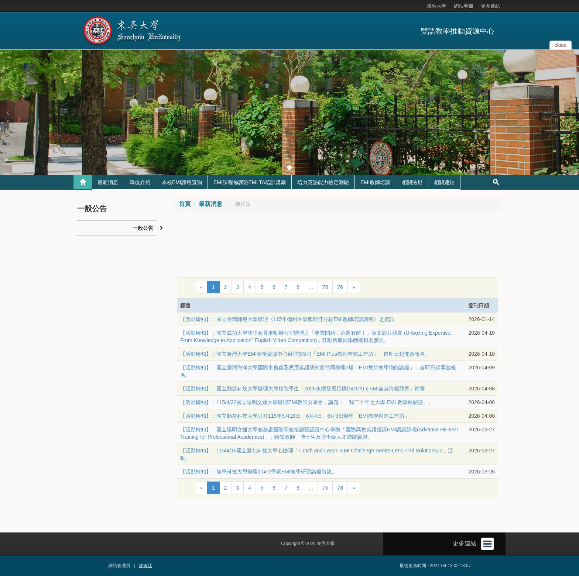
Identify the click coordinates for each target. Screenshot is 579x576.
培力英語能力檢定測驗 (323, 182)
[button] (7, 112)
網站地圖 (463, 6)
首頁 (185, 204)
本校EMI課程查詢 (182, 182)
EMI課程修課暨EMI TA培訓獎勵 (249, 182)
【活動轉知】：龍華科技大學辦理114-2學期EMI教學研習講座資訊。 (258, 472)
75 (325, 287)
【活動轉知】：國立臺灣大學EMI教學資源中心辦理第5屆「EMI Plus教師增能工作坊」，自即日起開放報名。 (305, 354)
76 (340, 287)
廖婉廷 (145, 565)
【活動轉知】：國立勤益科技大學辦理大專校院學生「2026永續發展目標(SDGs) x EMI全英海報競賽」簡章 (302, 389)
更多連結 (490, 6)
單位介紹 (140, 182)
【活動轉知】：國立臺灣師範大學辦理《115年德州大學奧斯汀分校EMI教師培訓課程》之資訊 (287, 319)
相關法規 (412, 182)
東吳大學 (436, 6)
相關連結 (444, 182)
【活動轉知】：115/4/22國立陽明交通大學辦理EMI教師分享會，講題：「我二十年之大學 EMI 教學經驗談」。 (307, 402)
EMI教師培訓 (375, 182)
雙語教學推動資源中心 (457, 31)
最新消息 (107, 182)
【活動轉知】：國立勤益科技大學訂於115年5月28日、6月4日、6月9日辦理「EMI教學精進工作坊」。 (297, 416)
